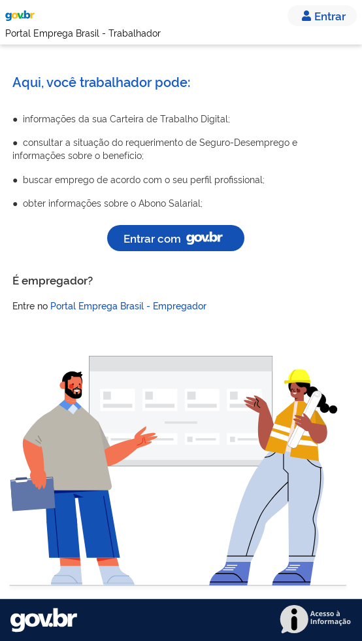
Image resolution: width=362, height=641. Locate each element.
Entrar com (175, 237)
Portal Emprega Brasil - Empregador (128, 305)
